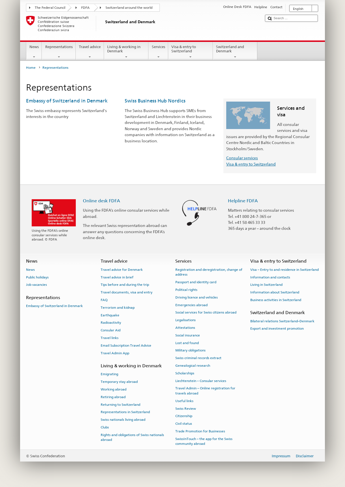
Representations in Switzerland (125, 412)
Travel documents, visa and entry (126, 292)
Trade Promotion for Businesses (200, 431)
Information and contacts (270, 277)
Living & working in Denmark (126, 52)
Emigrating (109, 374)
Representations (59, 52)
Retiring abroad (113, 397)
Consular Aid (110, 330)
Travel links (109, 338)
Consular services (242, 157)
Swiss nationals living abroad (123, 420)
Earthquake (110, 315)
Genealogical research (192, 366)
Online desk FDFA (101, 200)
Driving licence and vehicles (196, 297)
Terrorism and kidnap (118, 308)
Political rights (186, 290)
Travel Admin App (115, 353)
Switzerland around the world (128, 8)
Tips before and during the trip (125, 285)
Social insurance (187, 335)
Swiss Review (185, 408)
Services (158, 52)
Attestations (185, 328)
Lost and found (187, 343)
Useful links (184, 401)
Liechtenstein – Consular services (200, 381)
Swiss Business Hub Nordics (155, 101)
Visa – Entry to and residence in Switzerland (284, 270)
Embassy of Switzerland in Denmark (66, 101)
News (34, 52)
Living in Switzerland (266, 285)
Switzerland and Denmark (235, 52)
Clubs (105, 427)
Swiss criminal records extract (198, 358)
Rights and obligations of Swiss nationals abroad (132, 437)
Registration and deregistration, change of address (208, 272)
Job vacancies (36, 285)
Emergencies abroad (191, 305)
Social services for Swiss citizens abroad (205, 312)
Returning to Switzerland (120, 404)
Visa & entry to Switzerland (191, 52)
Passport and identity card (195, 282)
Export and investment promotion (277, 329)
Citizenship (183, 416)
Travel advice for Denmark (122, 270)
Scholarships (184, 373)
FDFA (85, 8)
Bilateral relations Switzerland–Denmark (282, 321)
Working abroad (113, 389)
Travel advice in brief (117, 277)
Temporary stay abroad (119, 382)
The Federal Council (50, 8)
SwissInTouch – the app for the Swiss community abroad (203, 441)
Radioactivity (111, 323)
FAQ (104, 300)
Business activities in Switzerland (275, 300)
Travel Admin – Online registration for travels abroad (205, 390)
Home (31, 68)
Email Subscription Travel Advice (126, 345)
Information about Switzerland (274, 292)
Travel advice (90, 52)
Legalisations (185, 320)
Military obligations (190, 350)
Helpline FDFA (243, 200)
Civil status (183, 424)
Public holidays (37, 277)
